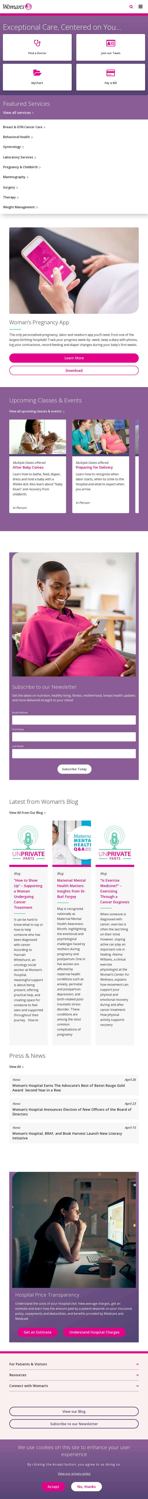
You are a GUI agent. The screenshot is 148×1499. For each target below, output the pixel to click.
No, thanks (86, 1489)
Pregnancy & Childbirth (20, 167)
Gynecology (12, 147)
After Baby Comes (28, 467)
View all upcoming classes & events (35, 411)
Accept (53, 1489)
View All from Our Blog (26, 813)
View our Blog (74, 1411)
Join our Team (110, 53)
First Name (18, 729)
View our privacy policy (74, 1477)
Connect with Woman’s (28, 1385)
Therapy (9, 197)
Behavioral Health (16, 137)
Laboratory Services (18, 157)
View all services (17, 112)
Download (74, 370)
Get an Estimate (37, 1332)
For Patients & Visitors (28, 1364)
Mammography (14, 177)
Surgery (9, 187)
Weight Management (19, 207)
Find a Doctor (37, 53)
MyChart (37, 83)
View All (15, 1067)
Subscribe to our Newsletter (74, 1423)
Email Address (20, 712)
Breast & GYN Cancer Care (22, 127)
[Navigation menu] (140, 6)
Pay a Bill (111, 83)
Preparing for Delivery (94, 467)
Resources (17, 1375)
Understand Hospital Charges (94, 1332)
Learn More (74, 358)
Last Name (18, 746)
